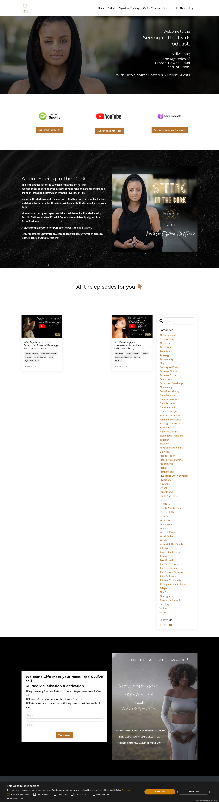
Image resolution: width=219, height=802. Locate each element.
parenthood (166, 491)
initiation (164, 439)
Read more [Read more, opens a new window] (126, 790)
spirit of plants (168, 576)
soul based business (171, 563)
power (163, 499)
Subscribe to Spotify (49, 129)
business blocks (168, 371)
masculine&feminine (171, 459)
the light (165, 596)
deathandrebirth (169, 407)
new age (165, 483)
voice (163, 612)
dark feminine (167, 395)
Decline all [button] (193, 792)
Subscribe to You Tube (109, 130)
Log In (192, 7)
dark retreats (167, 403)
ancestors (165, 346)
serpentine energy (170, 551)
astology (164, 355)
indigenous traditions (171, 435)
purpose (137, 358)
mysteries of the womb (49, 357)
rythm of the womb (32, 365)
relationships (167, 523)
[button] (69, 798)
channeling (166, 387)
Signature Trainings (129, 7)
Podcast (111, 7)
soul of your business (171, 572)
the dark (118, 361)
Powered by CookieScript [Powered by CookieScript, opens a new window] (206, 800)
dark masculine (168, 399)
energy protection (170, 415)
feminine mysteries (31, 357)
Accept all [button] (160, 792)
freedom (145, 354)
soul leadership (168, 568)
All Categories (167, 334)
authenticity (119, 354)
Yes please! (64, 735)
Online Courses (151, 7)
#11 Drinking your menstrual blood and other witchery (129, 345)
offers (163, 487)
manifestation (167, 455)
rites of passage (40, 361)
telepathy (165, 588)
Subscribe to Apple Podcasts (169, 130)
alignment (165, 343)
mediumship (166, 463)
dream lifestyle (168, 411)
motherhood (167, 471)
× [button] (216, 785)
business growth (169, 375)
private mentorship (170, 507)
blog (162, 363)
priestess (165, 503)
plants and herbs (169, 495)
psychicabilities (168, 511)
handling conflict (169, 431)
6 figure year (167, 339)
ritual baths (166, 535)
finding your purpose (171, 423)
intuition (164, 443)
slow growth (167, 560)
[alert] (109, 792)
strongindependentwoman (174, 584)
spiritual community (170, 580)
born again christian (171, 367)
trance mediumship (170, 600)
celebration (166, 379)
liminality (165, 451)
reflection (165, 519)
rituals (51, 361)
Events (166, 7)
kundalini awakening (171, 447)
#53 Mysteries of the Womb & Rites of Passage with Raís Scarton (39, 347)
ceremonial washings (171, 383)
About (183, 7)
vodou (163, 608)
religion (164, 527)
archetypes (166, 351)
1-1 (175, 7)
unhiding (164, 604)
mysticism (28, 361)
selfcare (164, 547)
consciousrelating (169, 391)
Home (101, 7)
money (163, 467)
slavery (163, 556)
